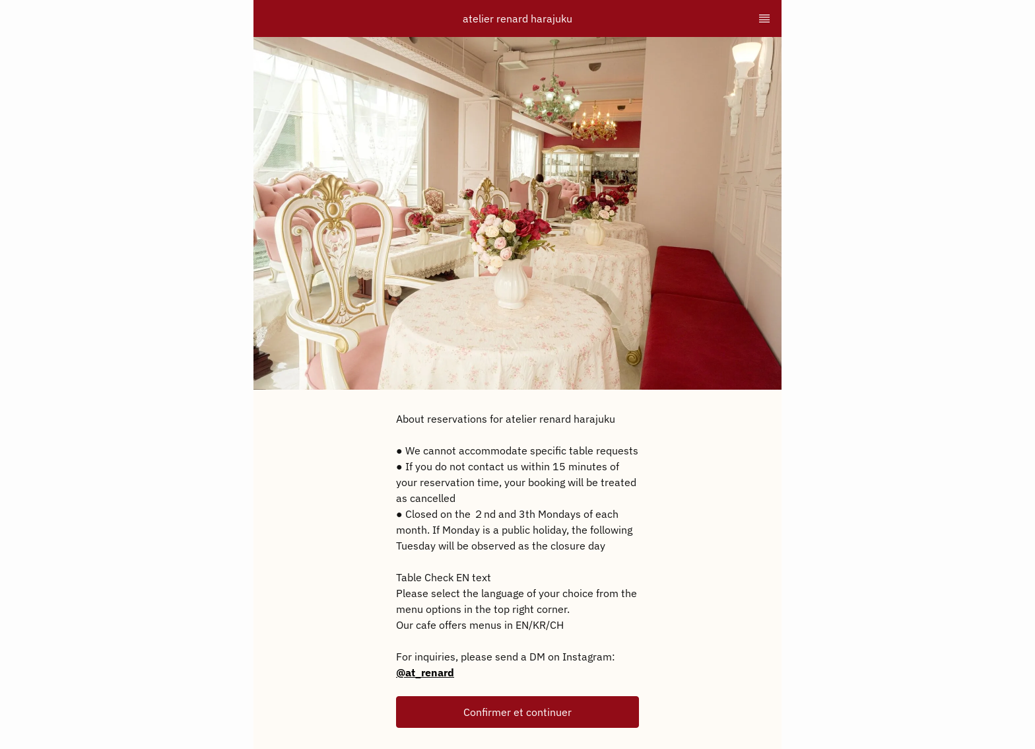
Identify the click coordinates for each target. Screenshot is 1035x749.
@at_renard (425, 672)
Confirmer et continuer (517, 712)
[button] (517, 712)
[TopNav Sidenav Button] (764, 18)
